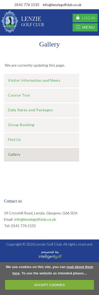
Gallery (14, 154)
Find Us (14, 139)
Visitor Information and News (34, 80)
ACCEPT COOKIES (49, 285)
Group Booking (21, 124)
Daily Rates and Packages (30, 110)
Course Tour (19, 95)
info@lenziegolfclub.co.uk (35, 219)
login (85, 18)
